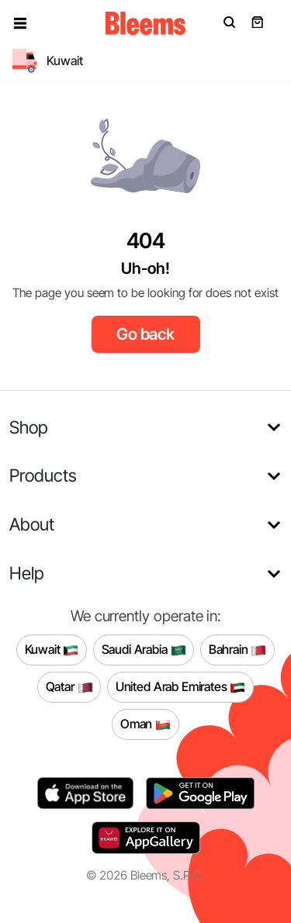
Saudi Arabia (144, 650)
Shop (28, 427)
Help (26, 572)
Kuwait (52, 650)
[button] (20, 23)
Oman (145, 724)
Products (43, 475)
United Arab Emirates (181, 687)
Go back (145, 334)
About (31, 523)
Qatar (69, 687)
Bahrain (238, 650)
